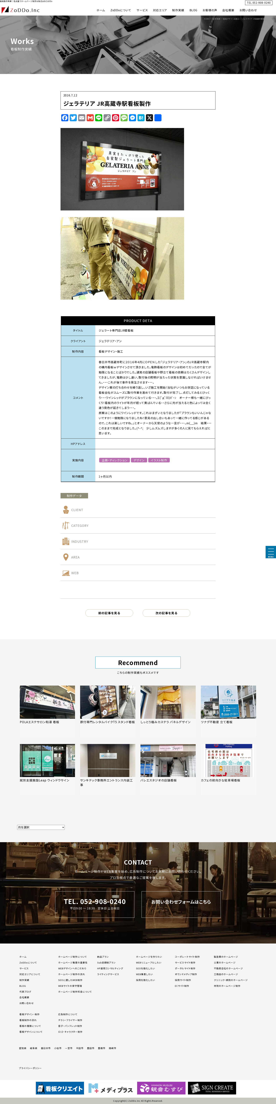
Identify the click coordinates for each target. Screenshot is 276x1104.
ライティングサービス (108, 974)
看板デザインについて (31, 1031)
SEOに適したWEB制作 (70, 980)
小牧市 (58, 1048)
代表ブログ (25, 991)
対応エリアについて (29, 974)
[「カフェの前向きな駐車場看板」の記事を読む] (228, 770)
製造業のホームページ (226, 956)
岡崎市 (112, 1048)
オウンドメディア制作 (186, 974)
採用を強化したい (145, 980)
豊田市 (90, 1048)
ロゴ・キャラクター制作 (70, 1031)
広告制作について (67, 1014)
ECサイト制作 (182, 985)
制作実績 (178, 10)
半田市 (79, 1048)
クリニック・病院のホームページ (231, 980)
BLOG (193, 10)
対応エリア (160, 10)
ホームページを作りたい (149, 956)
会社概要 (228, 10)
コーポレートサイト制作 (187, 956)
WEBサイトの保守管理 (70, 985)
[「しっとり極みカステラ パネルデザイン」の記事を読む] (168, 711)
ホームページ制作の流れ (71, 974)
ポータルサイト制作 (185, 968)
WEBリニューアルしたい (148, 962)
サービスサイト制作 (185, 962)
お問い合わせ (248, 10)
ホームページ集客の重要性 (73, 962)
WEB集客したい (144, 974)
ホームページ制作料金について (75, 991)
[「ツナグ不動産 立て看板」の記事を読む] (228, 711)
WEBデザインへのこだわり (72, 968)
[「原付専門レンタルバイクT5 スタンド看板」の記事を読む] (107, 711)
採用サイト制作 (183, 980)
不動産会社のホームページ (228, 968)
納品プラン (103, 956)
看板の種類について (30, 1026)
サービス (142, 10)
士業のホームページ (225, 962)
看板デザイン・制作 (29, 1014)
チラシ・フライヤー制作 (70, 1020)
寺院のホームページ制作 (227, 985)
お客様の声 (210, 10)
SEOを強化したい (145, 968)
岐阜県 (33, 1048)
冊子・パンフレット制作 (70, 1026)
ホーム (101, 10)
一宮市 (69, 1048)
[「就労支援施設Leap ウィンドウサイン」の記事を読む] (47, 770)
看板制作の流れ (28, 1020)
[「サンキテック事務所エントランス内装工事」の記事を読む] (107, 770)
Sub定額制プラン (106, 962)
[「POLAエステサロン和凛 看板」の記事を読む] (47, 711)
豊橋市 (101, 1048)
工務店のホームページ (226, 974)
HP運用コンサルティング (110, 968)
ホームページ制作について (72, 956)
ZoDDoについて (120, 10)
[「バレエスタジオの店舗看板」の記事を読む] (168, 770)
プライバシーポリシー (30, 1068)
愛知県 (22, 1048)
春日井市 (46, 1048)
